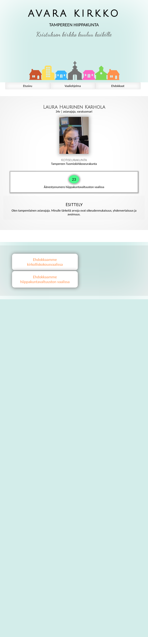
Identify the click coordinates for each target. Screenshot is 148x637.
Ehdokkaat (117, 86)
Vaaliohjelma (73, 86)
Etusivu (27, 86)
